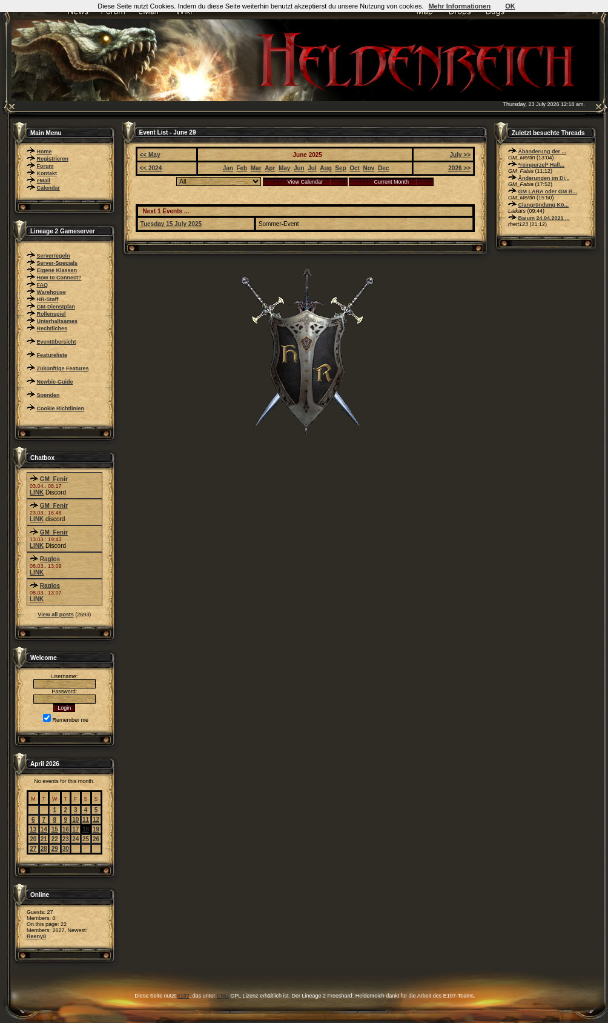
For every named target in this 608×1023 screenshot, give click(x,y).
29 (54, 848)
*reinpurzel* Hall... (541, 165)
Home (44, 151)
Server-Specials (57, 263)
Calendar (49, 188)
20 (33, 839)
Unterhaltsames (57, 321)
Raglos (50, 559)
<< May (150, 155)
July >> (460, 155)
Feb (241, 168)
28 (44, 848)
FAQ (42, 285)
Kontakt (47, 173)
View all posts (55, 614)
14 (44, 829)
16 (65, 829)
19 (96, 829)
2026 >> (459, 168)
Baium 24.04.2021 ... (544, 218)
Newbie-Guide (55, 382)
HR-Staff (48, 299)
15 (54, 829)
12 (96, 819)
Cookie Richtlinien (61, 408)
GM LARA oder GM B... (547, 191)
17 (75, 829)
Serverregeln (53, 256)
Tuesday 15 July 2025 (171, 224)
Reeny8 (36, 936)
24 (75, 839)
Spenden (48, 395)
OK (510, 6)
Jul (312, 168)
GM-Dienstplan (56, 307)
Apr (270, 168)
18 (85, 829)
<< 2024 (151, 168)
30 (65, 848)
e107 (183, 996)
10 (75, 819)
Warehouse (51, 292)
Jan (228, 168)
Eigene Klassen (57, 270)
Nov (368, 168)
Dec (383, 168)
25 (85, 839)
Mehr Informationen (459, 6)
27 (33, 848)
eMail (44, 181)
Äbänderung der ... (542, 151)
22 (54, 839)
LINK (37, 492)
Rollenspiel (51, 314)
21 (44, 839)
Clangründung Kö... (543, 205)
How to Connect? (59, 278)
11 (85, 819)
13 (33, 829)
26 (96, 839)
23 (65, 839)
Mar (256, 168)
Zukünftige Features (63, 368)
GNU (223, 996)
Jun (299, 168)
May (284, 168)
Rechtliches (52, 328)
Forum (45, 166)
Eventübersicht (56, 342)
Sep (340, 168)
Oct (354, 168)
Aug (325, 168)
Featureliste (52, 355)
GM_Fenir (54, 479)
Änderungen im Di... (544, 178)
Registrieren (53, 159)
